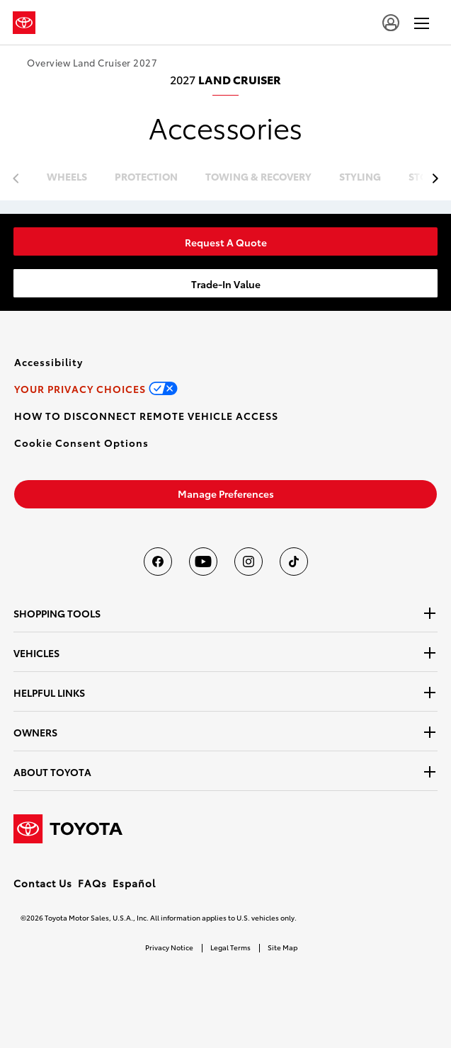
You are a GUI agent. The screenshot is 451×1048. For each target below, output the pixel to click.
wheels (67, 177)
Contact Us (42, 883)
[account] (390, 22)
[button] (81, 442)
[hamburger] (421, 22)
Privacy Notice (169, 947)
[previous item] (431, 179)
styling (360, 177)
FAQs (92, 883)
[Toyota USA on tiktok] (294, 561)
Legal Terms (230, 947)
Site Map (282, 947)
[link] (225, 241)
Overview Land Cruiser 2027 (92, 62)
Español (134, 883)
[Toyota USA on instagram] (248, 561)
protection (146, 177)
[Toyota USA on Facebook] (158, 561)
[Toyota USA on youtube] (203, 561)
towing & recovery (258, 177)
